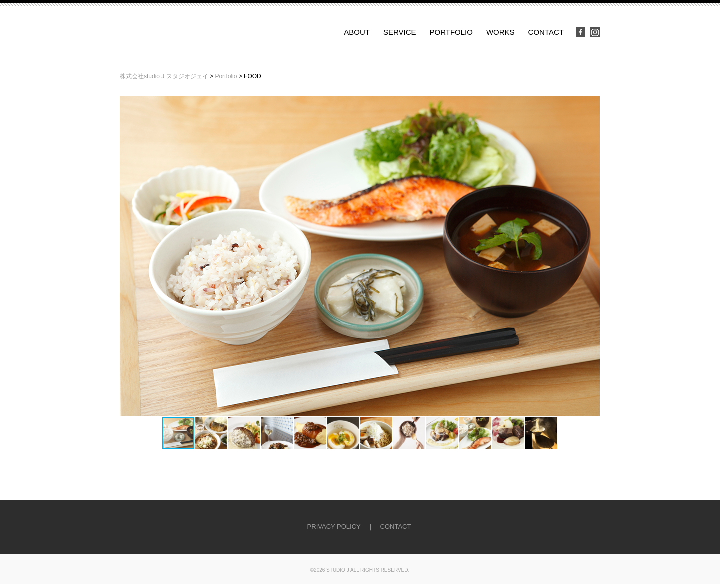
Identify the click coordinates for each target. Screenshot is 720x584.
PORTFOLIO (451, 32)
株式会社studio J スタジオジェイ (164, 76)
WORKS (500, 32)
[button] (591, 256)
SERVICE (400, 32)
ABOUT (357, 32)
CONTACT (546, 32)
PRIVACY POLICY (334, 526)
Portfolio (226, 76)
